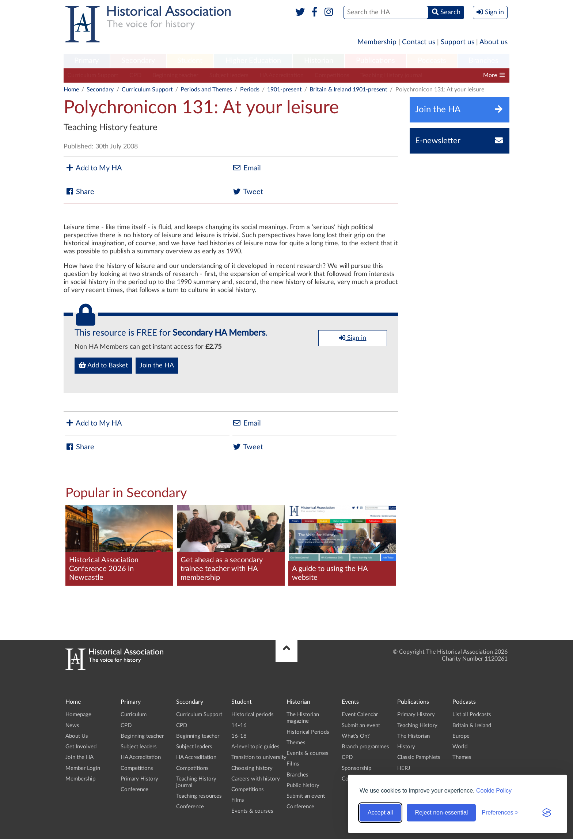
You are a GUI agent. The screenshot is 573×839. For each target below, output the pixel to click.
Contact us (418, 42)
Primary (86, 60)
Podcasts (432, 60)
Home (71, 89)
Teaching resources (199, 796)
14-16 (239, 725)
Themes (296, 742)
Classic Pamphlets (418, 757)
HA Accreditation (281, 75)
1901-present (284, 89)
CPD (135, 75)
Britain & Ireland (471, 725)
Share (79, 192)
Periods (249, 89)
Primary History (139, 779)
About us (493, 42)
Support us (457, 42)
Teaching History (417, 725)
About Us (76, 736)
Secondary (138, 60)
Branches (483, 60)
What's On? (356, 736)
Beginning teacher (175, 75)
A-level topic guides (255, 746)
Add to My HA (93, 168)
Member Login (82, 768)
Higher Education (253, 60)
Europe (461, 736)
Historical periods (252, 714)
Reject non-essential (441, 812)
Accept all (380, 812)
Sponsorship (356, 768)
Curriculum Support (92, 75)
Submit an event (305, 796)
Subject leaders (228, 75)
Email (246, 168)
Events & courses (252, 811)
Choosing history (252, 768)
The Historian (413, 736)
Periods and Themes (206, 89)
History (406, 746)
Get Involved (80, 746)
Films (237, 800)
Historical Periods (307, 732)
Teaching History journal (391, 75)
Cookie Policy (494, 790)
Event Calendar (360, 714)
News (72, 725)
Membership (376, 42)
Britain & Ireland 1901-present (348, 89)
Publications (375, 60)
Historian (318, 60)
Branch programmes (365, 746)
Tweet (247, 192)
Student (189, 60)
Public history (302, 785)
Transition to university (258, 757)
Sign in (352, 337)
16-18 (239, 736)
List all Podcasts (471, 714)
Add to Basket (103, 365)
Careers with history (255, 779)
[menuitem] (86, 61)
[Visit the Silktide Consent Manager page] (546, 812)
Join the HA (157, 365)
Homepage (78, 714)
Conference (134, 789)
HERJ (403, 768)
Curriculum (134, 714)
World (459, 746)
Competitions (332, 75)
